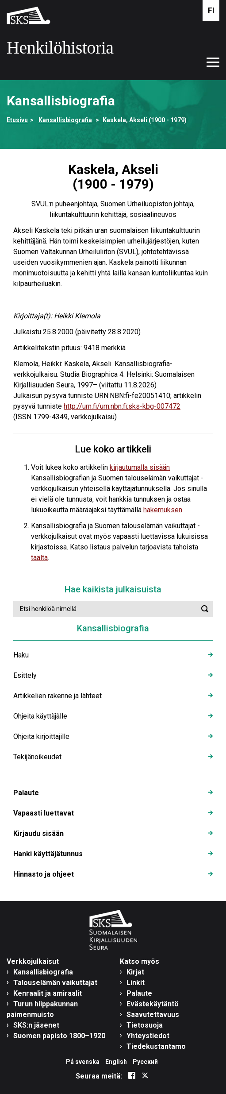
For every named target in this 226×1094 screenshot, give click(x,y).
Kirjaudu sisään (38, 833)
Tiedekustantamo (156, 1046)
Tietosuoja (144, 1025)
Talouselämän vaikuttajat (55, 982)
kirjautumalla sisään (140, 467)
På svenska (83, 1061)
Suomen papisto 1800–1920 (59, 1036)
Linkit (135, 982)
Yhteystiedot (147, 1036)
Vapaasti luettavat (43, 813)
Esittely (25, 675)
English (116, 1061)
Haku (21, 655)
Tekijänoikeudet (37, 757)
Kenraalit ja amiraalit (47, 993)
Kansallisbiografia (65, 120)
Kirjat (135, 972)
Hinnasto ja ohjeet (43, 874)
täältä (39, 557)
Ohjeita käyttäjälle (40, 716)
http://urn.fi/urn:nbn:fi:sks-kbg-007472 (122, 406)
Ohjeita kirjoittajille (41, 736)
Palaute (26, 793)
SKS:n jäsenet (36, 1025)
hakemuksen (162, 510)
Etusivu (17, 120)
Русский (145, 1061)
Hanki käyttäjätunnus (48, 854)
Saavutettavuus (152, 1014)
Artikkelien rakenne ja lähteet (57, 696)
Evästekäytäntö (152, 1004)
